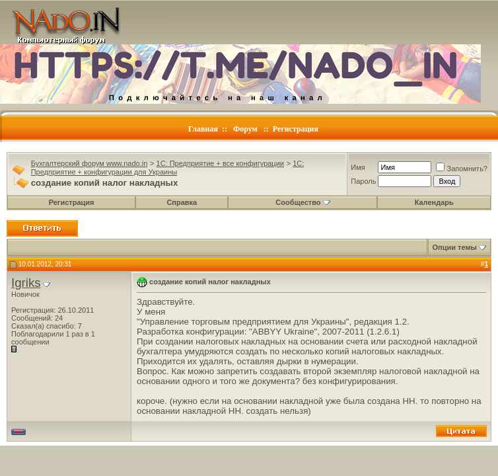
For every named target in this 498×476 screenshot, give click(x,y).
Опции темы (455, 247)
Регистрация (295, 129)
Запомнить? (461, 169)
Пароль (363, 181)
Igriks (26, 283)
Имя (358, 167)
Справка (181, 202)
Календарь (434, 202)
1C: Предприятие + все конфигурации (220, 163)
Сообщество (302, 202)
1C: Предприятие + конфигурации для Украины (167, 167)
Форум (245, 129)
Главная (203, 129)
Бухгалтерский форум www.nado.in (89, 163)
